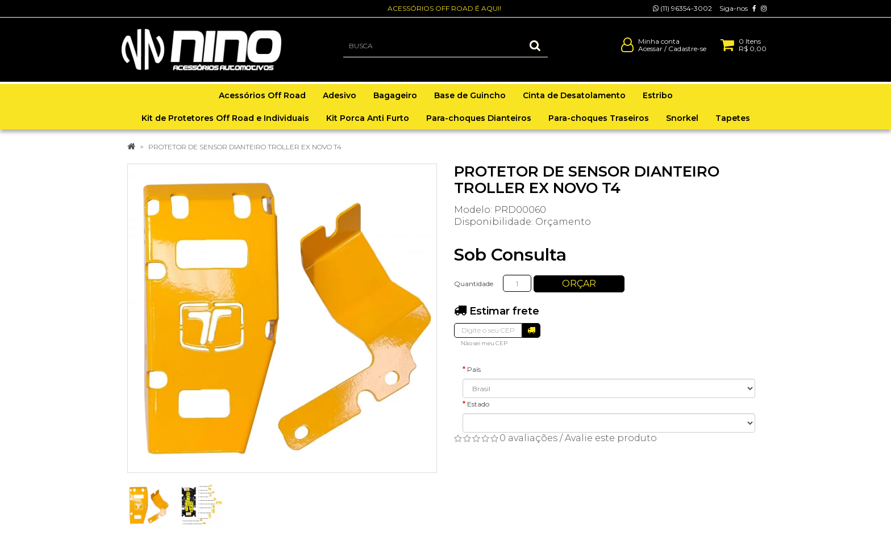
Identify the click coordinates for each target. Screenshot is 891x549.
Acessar (650, 53)
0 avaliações (528, 438)
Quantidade (473, 283)
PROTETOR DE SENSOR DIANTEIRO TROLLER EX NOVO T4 (245, 147)
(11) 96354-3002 (682, 8)
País (474, 369)
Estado (478, 404)
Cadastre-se (687, 53)
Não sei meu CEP (484, 343)
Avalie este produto (611, 438)
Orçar (579, 283)
